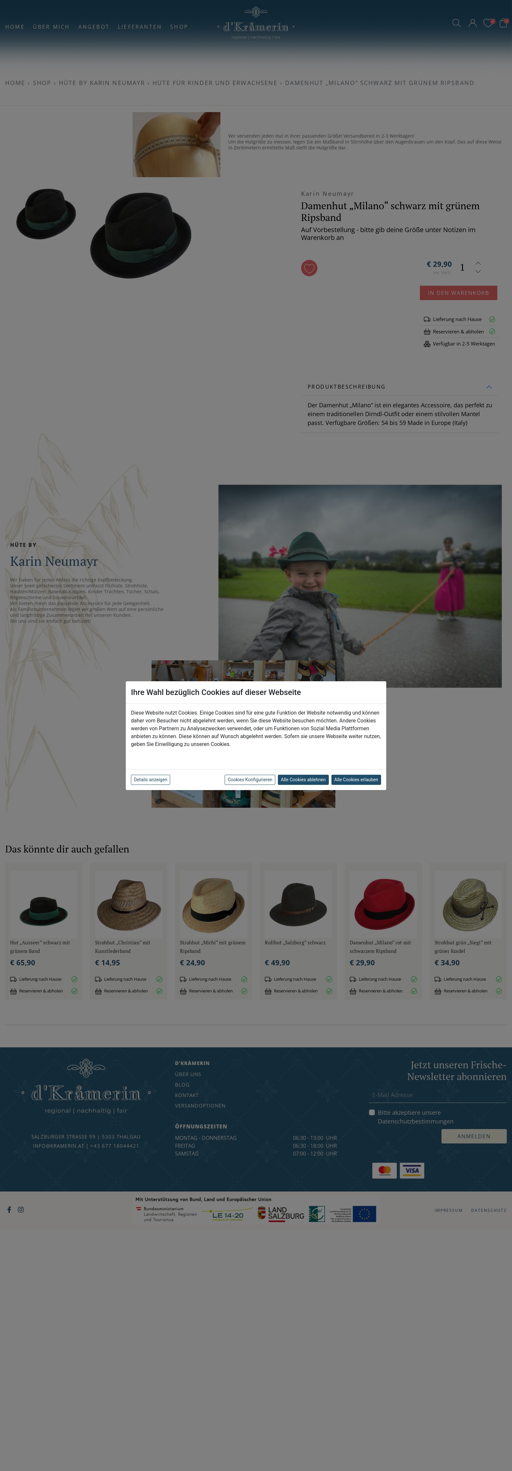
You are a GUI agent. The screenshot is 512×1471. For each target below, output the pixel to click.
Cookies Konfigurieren (250, 779)
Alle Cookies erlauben (356, 779)
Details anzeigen (150, 779)
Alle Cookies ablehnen (303, 779)
